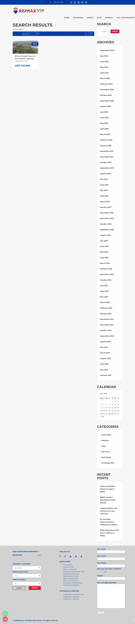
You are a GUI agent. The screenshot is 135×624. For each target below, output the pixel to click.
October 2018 (106, 93)
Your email (111, 555)
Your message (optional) (111, 593)
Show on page (77, 32)
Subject (111, 575)
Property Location (21, 562)
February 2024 (106, 82)
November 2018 (107, 88)
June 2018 (104, 116)
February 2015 (106, 306)
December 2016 (106, 211)
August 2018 (105, 105)
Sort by (18, 32)
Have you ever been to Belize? (109, 567)
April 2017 (104, 194)
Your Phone (111, 562)
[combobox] (30, 31)
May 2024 (104, 65)
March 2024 (105, 76)
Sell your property (113, 10)
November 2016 (107, 217)
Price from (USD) (20, 570)
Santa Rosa (18, 566)
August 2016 (105, 233)
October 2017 (105, 161)
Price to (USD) (19, 578)
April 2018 (104, 127)
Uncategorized (107, 461)
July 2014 (104, 345)
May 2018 (104, 121)
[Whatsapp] (5, 613)
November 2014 (107, 323)
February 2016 (106, 267)
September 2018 (107, 99)
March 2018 (105, 133)
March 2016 (105, 261)
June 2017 (104, 183)
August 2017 (105, 172)
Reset (19, 586)
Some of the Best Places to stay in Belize (107, 487)
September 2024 (107, 48)
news (103, 444)
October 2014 (106, 329)
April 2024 (104, 71)
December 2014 (107, 317)
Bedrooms (17, 553)
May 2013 (104, 368)
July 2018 (104, 110)
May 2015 (104, 295)
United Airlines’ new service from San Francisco (108, 509)
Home (54, 10)
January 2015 (105, 312)
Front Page (106, 433)
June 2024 (104, 60)
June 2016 (104, 245)
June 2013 (104, 362)
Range (39, 553)
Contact (96, 10)
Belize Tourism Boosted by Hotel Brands (107, 498)
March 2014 (105, 351)
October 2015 (105, 278)
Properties (65, 10)
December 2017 (106, 149)
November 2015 (107, 273)
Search (35, 586)
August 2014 (105, 340)
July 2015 (104, 284)
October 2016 (105, 222)
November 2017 (107, 155)
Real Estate (106, 455)
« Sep (102, 415)
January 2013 (105, 373)
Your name (111, 548)
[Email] (5, 619)
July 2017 (104, 177)
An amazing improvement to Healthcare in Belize (108, 520)
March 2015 (105, 301)
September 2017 (107, 166)
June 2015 (104, 289)
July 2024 (104, 54)
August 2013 (105, 357)
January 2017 (105, 205)
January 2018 (105, 144)
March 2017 (105, 200)
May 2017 (104, 189)
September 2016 (107, 228)
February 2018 (106, 138)
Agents (77, 10)
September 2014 (107, 334)
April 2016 (104, 256)
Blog (86, 10)
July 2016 (104, 239)
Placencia (105, 450)
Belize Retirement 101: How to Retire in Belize (109, 531)
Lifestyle (105, 439)
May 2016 (104, 250)
